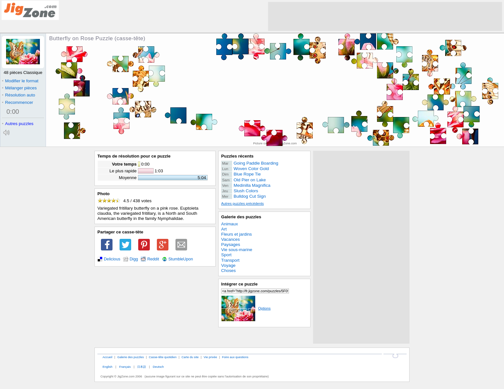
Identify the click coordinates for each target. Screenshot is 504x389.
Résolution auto (18, 95)
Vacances (230, 239)
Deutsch (158, 366)
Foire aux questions (235, 357)
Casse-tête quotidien (162, 357)
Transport (230, 260)
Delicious (112, 259)
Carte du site (190, 357)
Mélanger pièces (19, 88)
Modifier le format (20, 80)
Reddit (153, 259)
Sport (226, 254)
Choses (228, 270)
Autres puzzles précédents (242, 203)
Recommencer (17, 102)
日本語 (141, 366)
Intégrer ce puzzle (239, 284)
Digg (134, 259)
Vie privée (210, 357)
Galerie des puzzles (241, 216)
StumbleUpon (180, 259)
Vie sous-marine (236, 249)
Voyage (228, 265)
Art (224, 229)
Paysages (230, 244)
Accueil (107, 357)
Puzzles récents (237, 156)
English (108, 366)
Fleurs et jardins (236, 234)
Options (246, 308)
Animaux (229, 224)
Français (125, 366)
